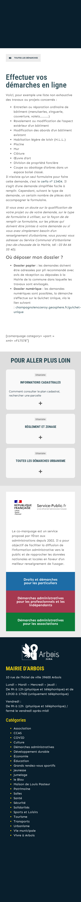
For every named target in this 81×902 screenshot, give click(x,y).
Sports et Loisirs (26, 812)
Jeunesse (20, 770)
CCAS (18, 733)
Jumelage (20, 775)
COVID (19, 737)
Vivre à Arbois (24, 835)
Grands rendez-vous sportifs (34, 765)
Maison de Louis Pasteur (32, 784)
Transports (22, 821)
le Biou (19, 779)
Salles (18, 793)
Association (22, 728)
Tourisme (20, 817)
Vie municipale (25, 830)
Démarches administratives (34, 747)
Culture (19, 742)
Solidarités (21, 807)
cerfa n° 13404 (51, 181)
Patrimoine (22, 789)
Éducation (21, 761)
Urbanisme (40, 375)
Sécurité (20, 803)
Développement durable (31, 751)
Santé (18, 798)
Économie (21, 756)
